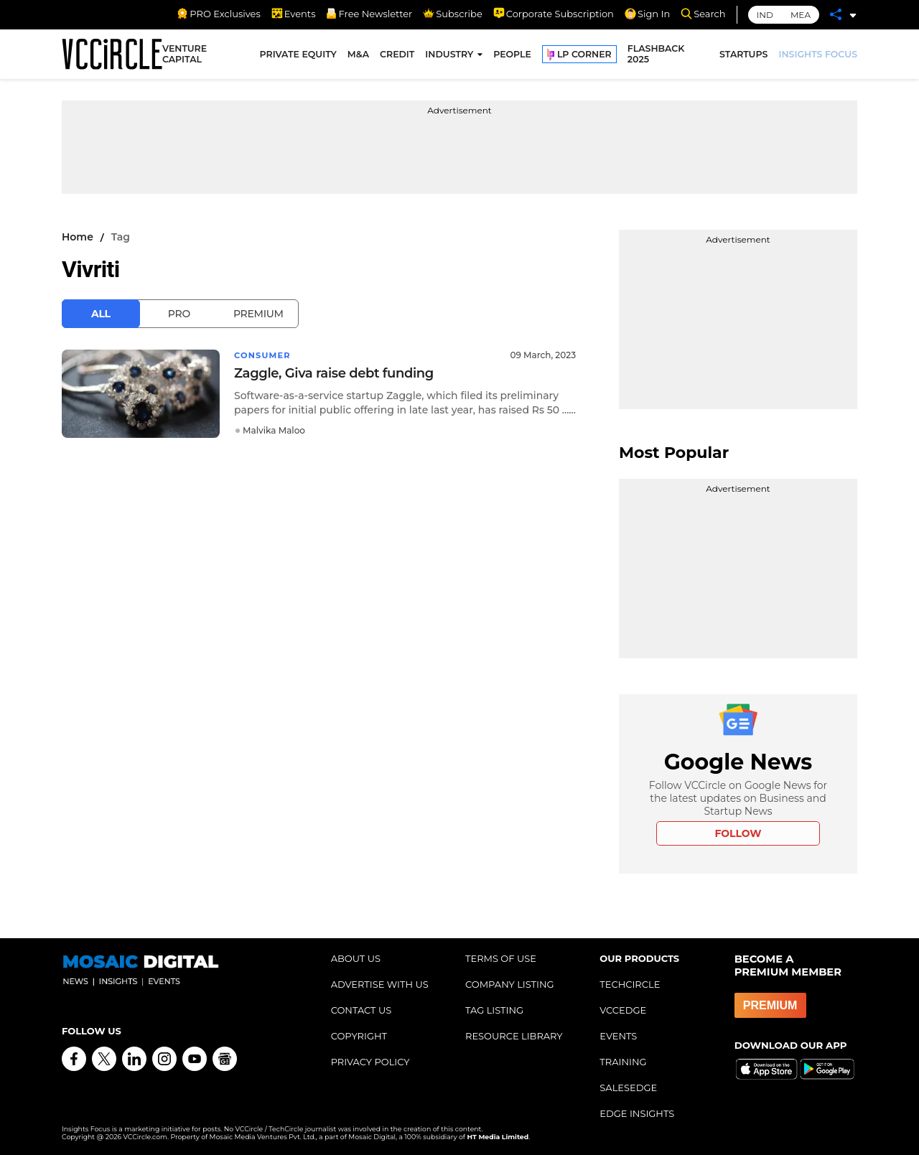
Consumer (264, 355)
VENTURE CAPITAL (184, 56)
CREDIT (397, 55)
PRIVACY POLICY (370, 1061)
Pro (179, 313)
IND (765, 14)
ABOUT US (356, 958)
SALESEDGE (628, 1087)
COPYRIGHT (359, 1036)
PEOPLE (512, 55)
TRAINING (623, 1061)
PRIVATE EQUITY (298, 55)
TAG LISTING (494, 1010)
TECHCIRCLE (630, 984)
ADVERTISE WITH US (380, 984)
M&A (358, 55)
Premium (258, 313)
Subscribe (452, 13)
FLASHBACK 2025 (656, 56)
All (101, 313)
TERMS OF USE (500, 958)
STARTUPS (743, 55)
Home (77, 236)
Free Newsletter (369, 13)
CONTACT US (361, 1010)
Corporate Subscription (553, 13)
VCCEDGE (623, 1010)
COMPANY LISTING (509, 984)
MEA (800, 14)
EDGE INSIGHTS (637, 1113)
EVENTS (618, 1036)
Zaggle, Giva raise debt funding (334, 373)
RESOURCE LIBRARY (514, 1036)
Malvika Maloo (274, 430)
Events (293, 13)
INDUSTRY (449, 55)
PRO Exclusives (218, 13)
